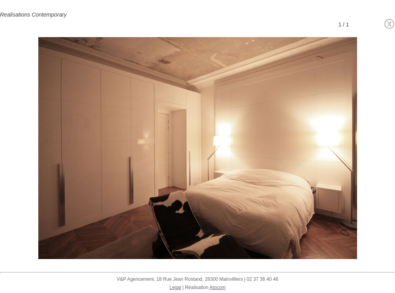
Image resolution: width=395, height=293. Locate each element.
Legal (175, 287)
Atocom (217, 287)
